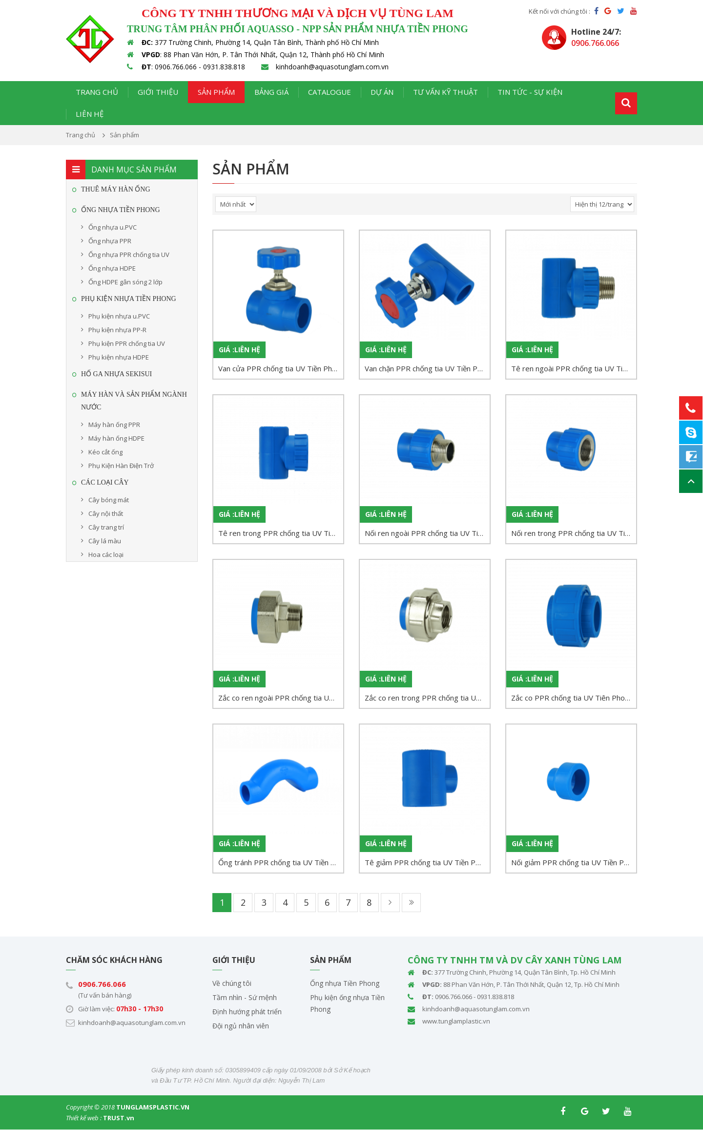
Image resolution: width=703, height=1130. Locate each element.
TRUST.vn (118, 1118)
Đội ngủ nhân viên (240, 1026)
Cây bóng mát (108, 499)
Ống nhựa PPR (109, 240)
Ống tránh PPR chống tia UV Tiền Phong (280, 862)
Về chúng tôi (231, 983)
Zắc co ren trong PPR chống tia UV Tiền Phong (427, 698)
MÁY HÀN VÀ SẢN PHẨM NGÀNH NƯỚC (134, 401)
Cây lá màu (104, 540)
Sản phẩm (216, 92)
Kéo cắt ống (105, 452)
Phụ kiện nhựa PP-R (117, 329)
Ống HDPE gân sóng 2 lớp (125, 281)
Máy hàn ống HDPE (116, 438)
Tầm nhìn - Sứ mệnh (244, 997)
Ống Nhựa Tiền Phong (120, 209)
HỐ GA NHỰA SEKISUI (116, 374)
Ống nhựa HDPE (112, 268)
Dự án (382, 92)
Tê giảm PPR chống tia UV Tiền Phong (427, 862)
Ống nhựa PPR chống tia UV (128, 254)
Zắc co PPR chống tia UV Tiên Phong (572, 698)
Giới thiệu (158, 92)
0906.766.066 (102, 984)
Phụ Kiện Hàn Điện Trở (121, 465)
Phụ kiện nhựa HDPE (118, 357)
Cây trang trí (106, 527)
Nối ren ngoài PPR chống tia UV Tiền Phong (427, 533)
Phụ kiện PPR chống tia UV (126, 343)
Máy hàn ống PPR (114, 424)
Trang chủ (97, 92)
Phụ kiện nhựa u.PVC (119, 316)
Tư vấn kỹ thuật (445, 92)
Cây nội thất (105, 513)
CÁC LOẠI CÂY (105, 482)
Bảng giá (271, 92)
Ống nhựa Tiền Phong (344, 983)
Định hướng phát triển (247, 1012)
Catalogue (329, 92)
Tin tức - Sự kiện (529, 92)
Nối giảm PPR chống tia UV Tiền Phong (573, 862)
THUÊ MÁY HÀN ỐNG (115, 189)
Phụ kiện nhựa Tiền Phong (128, 298)
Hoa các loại (106, 554)
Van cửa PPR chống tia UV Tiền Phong (280, 368)
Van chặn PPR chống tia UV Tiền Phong (427, 368)
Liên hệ (89, 114)
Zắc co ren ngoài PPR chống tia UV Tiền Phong (280, 698)
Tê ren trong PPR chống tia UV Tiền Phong (280, 533)
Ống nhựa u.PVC (112, 227)
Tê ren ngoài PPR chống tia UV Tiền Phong (573, 368)
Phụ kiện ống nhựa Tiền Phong (347, 1003)
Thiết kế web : (84, 1118)
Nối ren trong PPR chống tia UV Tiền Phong (573, 533)
